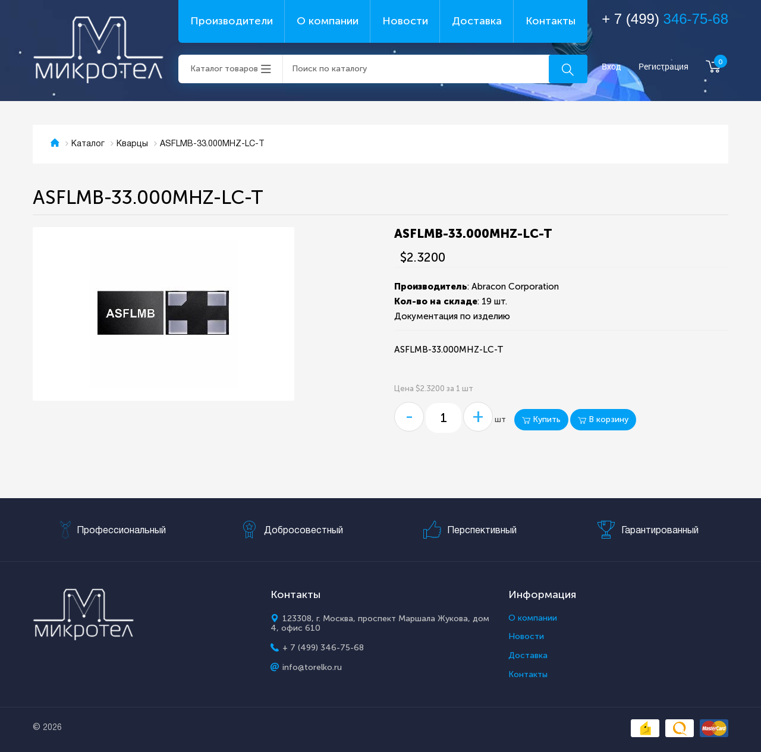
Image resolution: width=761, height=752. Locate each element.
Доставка (477, 20)
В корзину (603, 419)
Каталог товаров (224, 69)
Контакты (551, 20)
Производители (231, 20)
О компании (328, 20)
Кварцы (132, 144)
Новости (405, 20)
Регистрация (663, 67)
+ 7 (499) (665, 19)
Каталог (88, 144)
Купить (541, 419)
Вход (611, 67)
